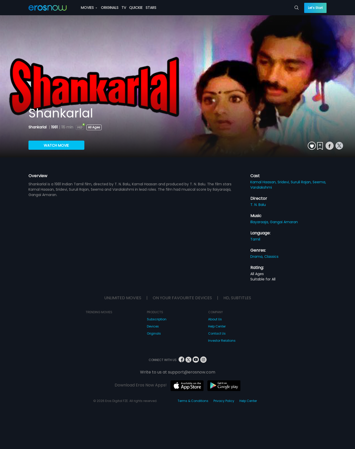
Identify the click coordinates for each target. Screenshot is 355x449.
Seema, (319, 182)
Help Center (217, 326)
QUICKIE (136, 7)
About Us (215, 319)
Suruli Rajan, (302, 182)
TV (123, 7)
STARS (151, 7)
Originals (154, 333)
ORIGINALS (109, 7)
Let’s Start (315, 8)
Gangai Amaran (284, 221)
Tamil (255, 239)
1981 (54, 127)
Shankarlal (38, 127)
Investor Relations (222, 340)
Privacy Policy (223, 401)
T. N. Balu (258, 204)
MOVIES (89, 7)
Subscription (156, 319)
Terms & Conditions (193, 401)
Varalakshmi (261, 187)
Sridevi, (284, 182)
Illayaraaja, (260, 221)
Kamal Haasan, (263, 182)
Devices (153, 326)
